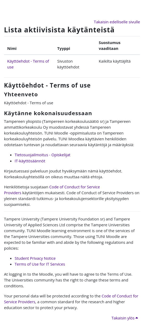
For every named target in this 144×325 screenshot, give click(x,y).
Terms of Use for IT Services (40, 264)
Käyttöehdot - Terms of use (47, 85)
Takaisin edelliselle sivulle (117, 21)
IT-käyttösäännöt (30, 160)
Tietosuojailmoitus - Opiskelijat (43, 154)
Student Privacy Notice (35, 258)
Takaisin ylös (125, 317)
